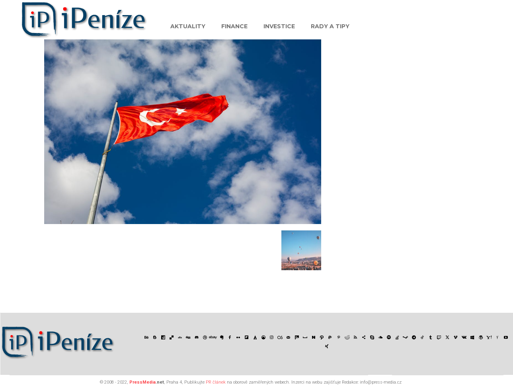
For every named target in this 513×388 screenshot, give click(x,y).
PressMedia (142, 382)
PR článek (216, 382)
